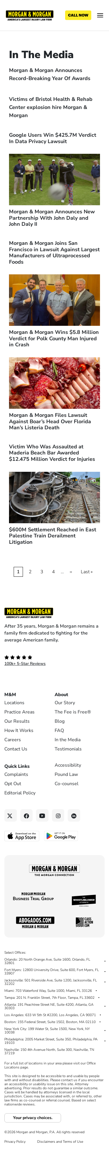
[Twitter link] (10, 815)
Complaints (16, 774)
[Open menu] (100, 15)
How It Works (18, 730)
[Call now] (78, 15)
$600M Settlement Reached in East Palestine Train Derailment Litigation (52, 536)
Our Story (65, 702)
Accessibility (68, 765)
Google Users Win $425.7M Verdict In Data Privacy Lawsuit (52, 138)
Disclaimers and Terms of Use (60, 1141)
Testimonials (68, 749)
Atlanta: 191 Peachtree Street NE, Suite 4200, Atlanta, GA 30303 (49, 1006)
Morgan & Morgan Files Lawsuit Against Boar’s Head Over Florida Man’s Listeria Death (50, 421)
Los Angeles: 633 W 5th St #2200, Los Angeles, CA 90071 (50, 1015)
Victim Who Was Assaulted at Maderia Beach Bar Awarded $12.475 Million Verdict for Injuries (52, 453)
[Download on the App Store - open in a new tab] (22, 835)
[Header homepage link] (29, 15)
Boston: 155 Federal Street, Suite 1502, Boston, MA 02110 (50, 1022)
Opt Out (12, 783)
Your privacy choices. (32, 1117)
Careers (12, 739)
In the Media (68, 739)
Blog (60, 721)
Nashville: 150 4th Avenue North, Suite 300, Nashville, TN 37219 (49, 1051)
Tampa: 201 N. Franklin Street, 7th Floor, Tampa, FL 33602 (49, 997)
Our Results (17, 721)
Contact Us (15, 749)
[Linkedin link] (74, 815)
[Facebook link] (26, 815)
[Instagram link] (58, 815)
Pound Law (66, 774)
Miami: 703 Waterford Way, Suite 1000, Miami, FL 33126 (48, 990)
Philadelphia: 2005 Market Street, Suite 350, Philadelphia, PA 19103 (51, 1041)
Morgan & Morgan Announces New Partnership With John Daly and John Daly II (52, 218)
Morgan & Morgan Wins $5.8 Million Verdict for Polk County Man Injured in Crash (54, 338)
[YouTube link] (42, 815)
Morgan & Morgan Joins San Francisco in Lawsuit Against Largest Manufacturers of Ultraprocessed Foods (54, 252)
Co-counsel (66, 783)
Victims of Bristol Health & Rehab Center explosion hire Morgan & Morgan (50, 107)
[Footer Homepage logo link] (54, 613)
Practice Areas (19, 712)
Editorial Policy (19, 793)
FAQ (59, 730)
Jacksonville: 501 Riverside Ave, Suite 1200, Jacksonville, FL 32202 (50, 982)
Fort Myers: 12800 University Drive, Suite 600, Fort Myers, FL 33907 (51, 972)
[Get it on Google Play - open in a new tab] (61, 835)
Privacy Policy (15, 1141)
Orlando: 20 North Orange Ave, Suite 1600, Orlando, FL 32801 (47, 961)
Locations (14, 702)
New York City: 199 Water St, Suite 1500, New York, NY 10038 (47, 1031)
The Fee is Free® (73, 712)
